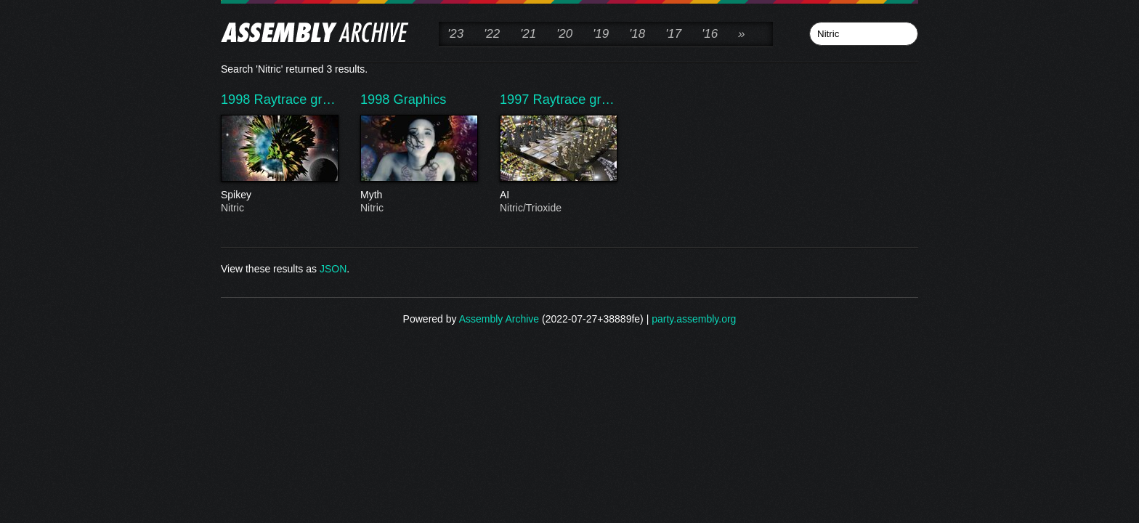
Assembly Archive (499, 319)
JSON (333, 269)
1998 (237, 99)
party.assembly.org (694, 319)
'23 (455, 34)
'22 (492, 34)
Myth (418, 195)
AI (558, 195)
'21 (528, 34)
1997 (516, 99)
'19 (601, 34)
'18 (637, 34)
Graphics (420, 99)
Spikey (279, 195)
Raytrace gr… (295, 99)
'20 (564, 34)
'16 (710, 34)
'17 (673, 34)
